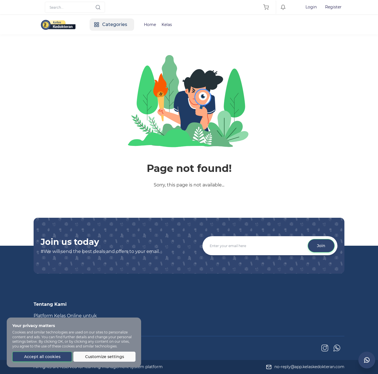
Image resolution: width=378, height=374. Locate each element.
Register (333, 7)
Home (150, 24)
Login (311, 7)
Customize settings (104, 356)
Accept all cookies (42, 356)
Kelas (167, 24)
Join (321, 245)
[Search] (75, 7)
